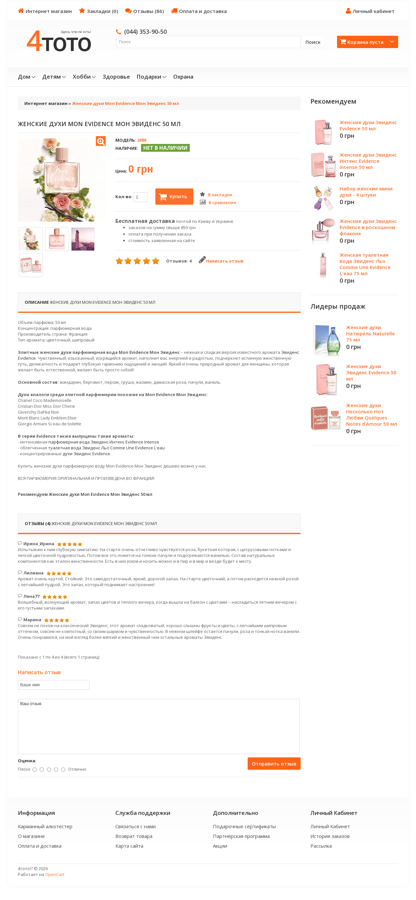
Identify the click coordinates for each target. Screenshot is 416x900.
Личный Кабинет (330, 826)
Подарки (151, 76)
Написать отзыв (221, 261)
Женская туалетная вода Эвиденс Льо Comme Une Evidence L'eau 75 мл (365, 263)
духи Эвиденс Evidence (86, 453)
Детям (54, 76)
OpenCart (54, 874)
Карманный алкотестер (45, 826)
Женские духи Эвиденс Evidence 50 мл (368, 125)
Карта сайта (129, 845)
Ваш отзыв (159, 726)
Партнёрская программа (241, 836)
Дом (27, 76)
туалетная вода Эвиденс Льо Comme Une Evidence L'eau (106, 448)
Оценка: (27, 761)
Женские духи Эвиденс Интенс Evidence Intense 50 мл (368, 160)
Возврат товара (133, 836)
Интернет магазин (45, 10)
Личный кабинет (370, 10)
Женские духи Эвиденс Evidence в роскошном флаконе (368, 227)
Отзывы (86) (144, 10)
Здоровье (116, 76)
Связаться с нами (135, 826)
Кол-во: (131, 197)
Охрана (183, 76)
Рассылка (321, 845)
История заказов (330, 836)
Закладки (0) (98, 10)
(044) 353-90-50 (145, 31)
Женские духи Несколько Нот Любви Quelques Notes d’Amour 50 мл (371, 414)
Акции (220, 845)
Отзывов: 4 (178, 261)
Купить (173, 197)
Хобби (84, 76)
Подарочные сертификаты (244, 826)
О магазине (31, 836)
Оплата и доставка (199, 10)
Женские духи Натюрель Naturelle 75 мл (370, 333)
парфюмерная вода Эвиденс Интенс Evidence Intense (103, 442)
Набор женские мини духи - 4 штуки (366, 191)
